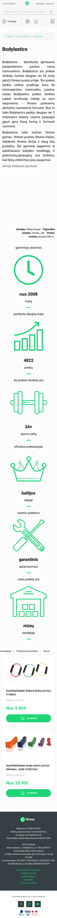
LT (28, 21)
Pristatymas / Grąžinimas (28, 870)
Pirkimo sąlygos (28, 876)
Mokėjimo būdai (28, 873)
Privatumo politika (28, 883)
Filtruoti (46, 651)
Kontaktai (40, 4)
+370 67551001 (9, 4)
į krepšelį (31, 718)
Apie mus (50, 4)
